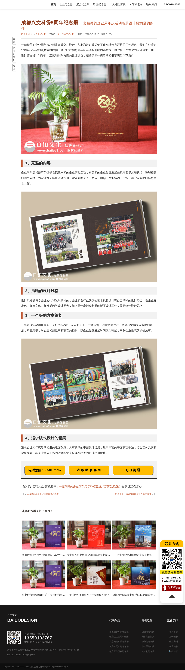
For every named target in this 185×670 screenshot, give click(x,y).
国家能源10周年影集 (119, 631)
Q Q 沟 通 (133, 470)
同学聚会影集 (148, 636)
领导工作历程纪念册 (118, 651)
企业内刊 (173, 641)
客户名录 (173, 631)
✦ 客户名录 (136, 4)
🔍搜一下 (173, 651)
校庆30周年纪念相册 (119, 646)
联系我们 (151, 4)
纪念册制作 (26, 34)
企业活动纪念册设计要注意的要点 (43, 494)
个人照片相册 (148, 646)
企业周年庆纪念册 (65, 34)
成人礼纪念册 (148, 651)
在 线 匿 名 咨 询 (89, 470)
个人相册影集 (118, 4)
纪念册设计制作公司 (18, 4)
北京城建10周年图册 (119, 641)
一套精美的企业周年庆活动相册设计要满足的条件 (90, 486)
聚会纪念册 (83, 4)
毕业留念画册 (148, 641)
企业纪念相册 (148, 631)
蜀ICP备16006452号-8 (57, 666)
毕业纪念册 (99, 4)
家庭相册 (173, 646)
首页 (53, 4)
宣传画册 (173, 636)
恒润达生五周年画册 (118, 636)
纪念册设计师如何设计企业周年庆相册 (133, 494)
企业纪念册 (66, 4)
